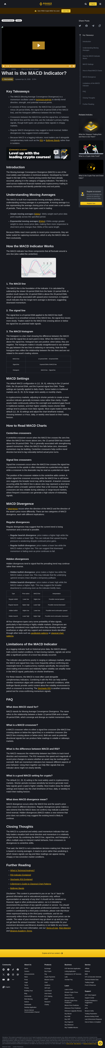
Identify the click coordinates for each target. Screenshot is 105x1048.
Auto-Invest (47, 993)
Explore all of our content (52, 953)
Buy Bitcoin (68, 1013)
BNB (86, 974)
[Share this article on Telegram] (93, 26)
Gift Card (47, 988)
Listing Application (70, 971)
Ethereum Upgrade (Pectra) (73, 1011)
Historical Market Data (91, 979)
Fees (86, 1005)
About (26, 968)
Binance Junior (49, 979)
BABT (46, 999)
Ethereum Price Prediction (73, 1008)
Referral (87, 971)
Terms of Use (69, 1043)
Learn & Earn (69, 989)
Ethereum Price (69, 998)
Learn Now (66, 11)
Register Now (91, 203)
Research (47, 1002)
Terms (26, 985)
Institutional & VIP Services (73, 974)
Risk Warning (28, 999)
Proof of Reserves (90, 985)
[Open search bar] (85, 4)
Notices (26, 1002)
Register (93, 4)
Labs (66, 977)
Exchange (47, 968)
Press (26, 979)
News (26, 977)
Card (45, 982)
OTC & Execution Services (93, 977)
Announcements (29, 974)
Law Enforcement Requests (93, 1019)
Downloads (27, 1004)
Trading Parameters (91, 1013)
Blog (25, 993)
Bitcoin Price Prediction (72, 1005)
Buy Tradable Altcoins (71, 1027)
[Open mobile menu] (100, 4)
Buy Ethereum (69, 1025)
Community (27, 996)
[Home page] (45, 4)
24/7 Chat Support (90, 995)
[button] (100, 4)
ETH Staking (48, 996)
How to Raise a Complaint (93, 1022)
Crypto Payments (49, 977)
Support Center (89, 998)
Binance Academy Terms (90, 1043)
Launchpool (48, 990)
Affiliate (87, 968)
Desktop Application (30, 1007)
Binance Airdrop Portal (92, 1016)
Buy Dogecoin (69, 1022)
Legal (26, 982)
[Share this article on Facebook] (86, 26)
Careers (26, 971)
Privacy (26, 988)
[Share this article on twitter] (80, 26)
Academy (47, 985)
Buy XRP (67, 1019)
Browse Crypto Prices (71, 992)
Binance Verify (89, 1011)
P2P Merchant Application (73, 968)
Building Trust (28, 990)
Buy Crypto (47, 971)
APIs (86, 1008)
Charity (46, 1004)
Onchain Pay (69, 979)
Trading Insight (89, 982)
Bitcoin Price (68, 995)
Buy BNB (67, 1016)
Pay (45, 974)
